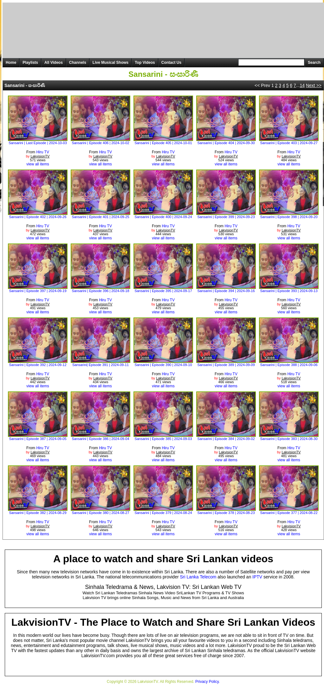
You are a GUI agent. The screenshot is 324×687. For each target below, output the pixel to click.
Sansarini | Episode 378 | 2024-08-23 (226, 513)
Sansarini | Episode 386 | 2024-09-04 (100, 439)
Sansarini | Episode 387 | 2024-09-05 (37, 439)
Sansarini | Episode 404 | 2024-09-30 (226, 143)
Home (11, 62)
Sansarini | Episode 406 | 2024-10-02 (100, 143)
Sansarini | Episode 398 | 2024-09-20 (288, 217)
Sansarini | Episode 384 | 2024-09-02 (226, 439)
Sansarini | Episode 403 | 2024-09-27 (288, 143)
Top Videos (145, 62)
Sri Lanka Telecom (198, 576)
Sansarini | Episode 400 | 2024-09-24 (163, 217)
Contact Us (171, 62)
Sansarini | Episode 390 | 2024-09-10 (163, 365)
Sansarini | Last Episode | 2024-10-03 (38, 143)
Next (313, 85)
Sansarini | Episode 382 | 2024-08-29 (37, 513)
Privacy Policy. (207, 681)
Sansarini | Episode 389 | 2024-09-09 (226, 365)
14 (302, 85)
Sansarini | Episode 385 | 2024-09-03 (163, 439)
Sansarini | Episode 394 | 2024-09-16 (226, 291)
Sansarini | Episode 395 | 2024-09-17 (163, 291)
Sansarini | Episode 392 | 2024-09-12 (37, 365)
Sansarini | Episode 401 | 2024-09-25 (100, 217)
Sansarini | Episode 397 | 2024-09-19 (37, 291)
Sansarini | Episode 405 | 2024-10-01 (163, 143)
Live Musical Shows (110, 62)
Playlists (30, 62)
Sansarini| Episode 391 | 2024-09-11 (100, 365)
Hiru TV (42, 152)
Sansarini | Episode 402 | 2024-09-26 (37, 217)
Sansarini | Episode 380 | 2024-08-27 (100, 513)
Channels (77, 62)
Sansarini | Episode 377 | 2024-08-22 (288, 513)
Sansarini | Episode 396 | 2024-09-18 (100, 291)
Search (314, 62)
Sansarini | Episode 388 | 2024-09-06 (288, 365)
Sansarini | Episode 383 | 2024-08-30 (288, 439)
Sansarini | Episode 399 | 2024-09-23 (226, 217)
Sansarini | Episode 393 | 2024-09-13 (288, 291)
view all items (37, 164)
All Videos (53, 62)
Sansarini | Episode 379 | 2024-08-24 (163, 513)
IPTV (257, 576)
